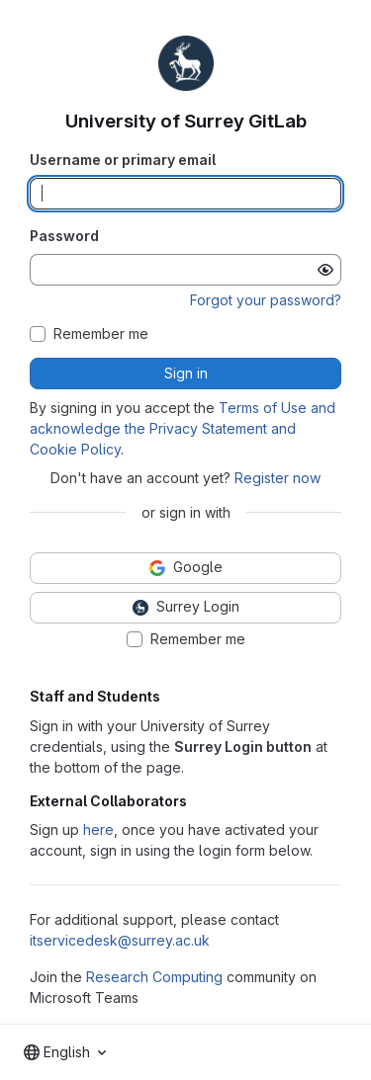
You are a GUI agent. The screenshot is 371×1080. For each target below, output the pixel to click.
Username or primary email (123, 159)
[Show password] (325, 270)
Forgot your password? (265, 299)
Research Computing (154, 976)
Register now (277, 477)
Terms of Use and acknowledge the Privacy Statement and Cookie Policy (182, 428)
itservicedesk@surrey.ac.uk (120, 940)
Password (64, 235)
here (98, 829)
